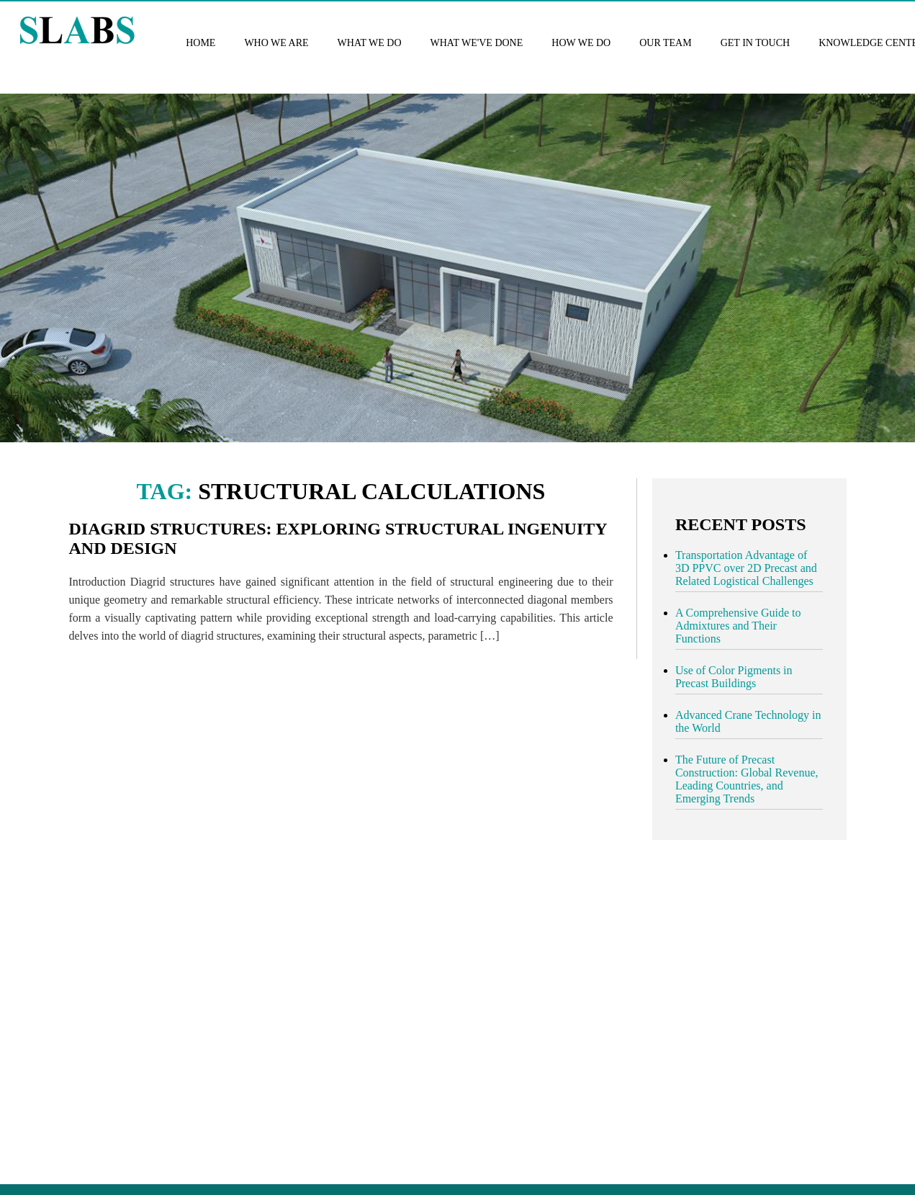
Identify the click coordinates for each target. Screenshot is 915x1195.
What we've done (477, 42)
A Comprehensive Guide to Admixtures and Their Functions (738, 626)
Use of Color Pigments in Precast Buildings (734, 676)
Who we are (276, 42)
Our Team (665, 42)
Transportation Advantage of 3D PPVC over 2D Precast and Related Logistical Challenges (746, 568)
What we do (370, 42)
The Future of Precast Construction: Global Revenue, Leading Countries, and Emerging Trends (747, 779)
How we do (580, 42)
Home (200, 42)
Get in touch (755, 42)
